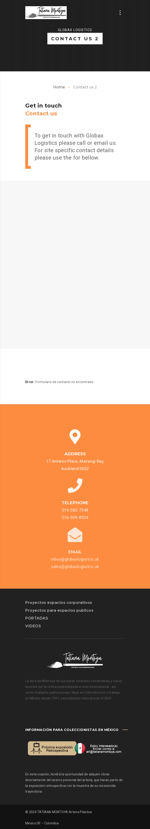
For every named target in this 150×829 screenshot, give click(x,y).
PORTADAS (36, 618)
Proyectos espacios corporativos (58, 602)
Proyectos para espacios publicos (59, 610)
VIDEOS (33, 626)
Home (59, 87)
